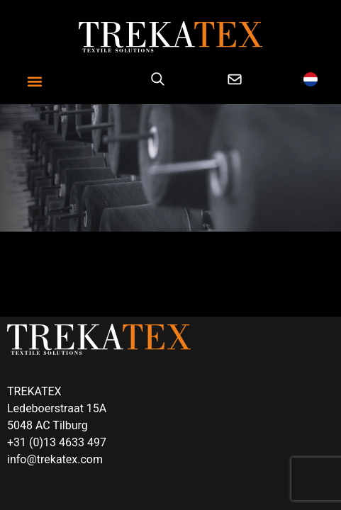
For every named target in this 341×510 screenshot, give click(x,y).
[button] (35, 82)
